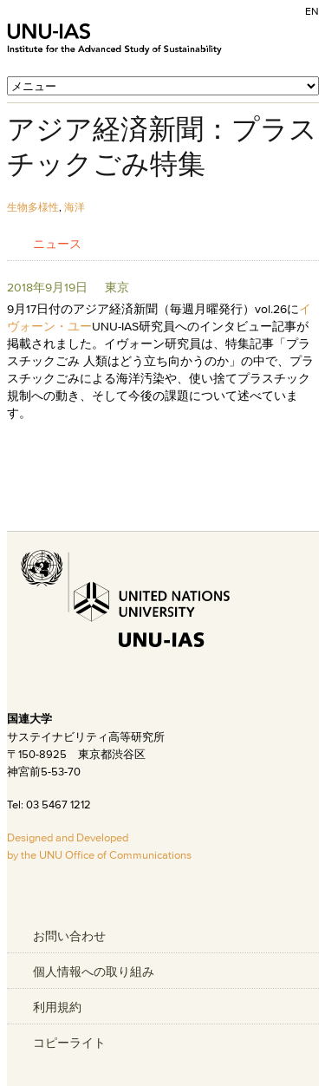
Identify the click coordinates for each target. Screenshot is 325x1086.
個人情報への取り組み (93, 971)
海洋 (74, 207)
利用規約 (57, 1007)
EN (312, 10)
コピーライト (69, 1042)
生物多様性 (33, 207)
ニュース (57, 243)
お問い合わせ (69, 936)
